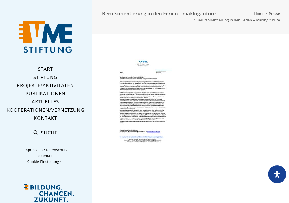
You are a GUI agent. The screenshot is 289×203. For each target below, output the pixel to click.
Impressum (33, 149)
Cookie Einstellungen (45, 161)
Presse (274, 13)
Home (259, 13)
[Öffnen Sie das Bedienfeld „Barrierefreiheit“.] (277, 174)
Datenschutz (56, 149)
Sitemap (45, 155)
